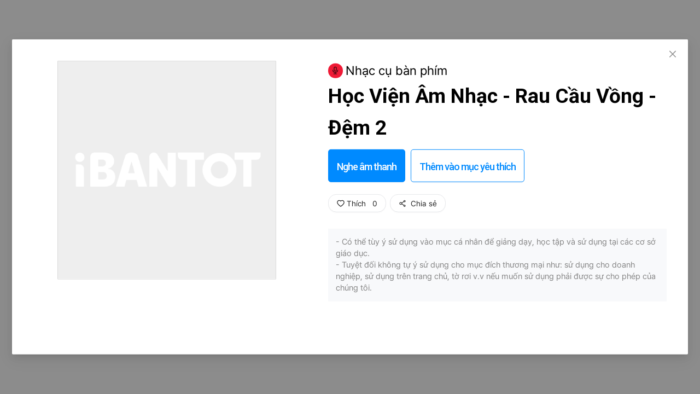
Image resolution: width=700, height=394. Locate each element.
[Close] (672, 54)
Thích (357, 204)
